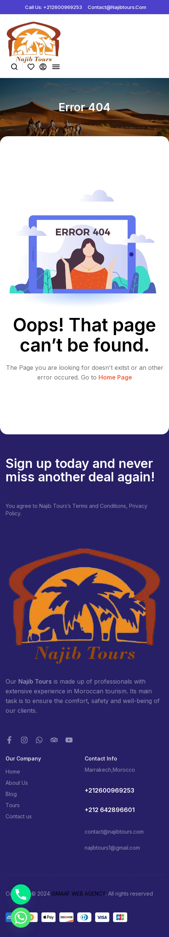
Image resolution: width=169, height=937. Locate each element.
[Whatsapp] (21, 918)
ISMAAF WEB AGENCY (78, 893)
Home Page (115, 377)
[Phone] (21, 894)
